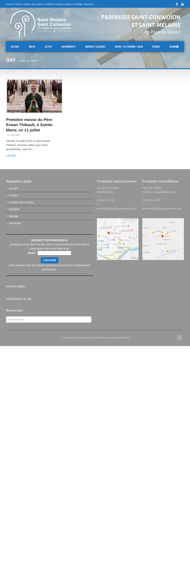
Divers (156, 46)
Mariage (79, 4)
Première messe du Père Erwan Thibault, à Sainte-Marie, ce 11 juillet (29, 124)
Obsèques (88, 4)
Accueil (9, 4)
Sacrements (68, 46)
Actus (48, 46)
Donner (174, 46)
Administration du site (18, 298)
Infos (32, 46)
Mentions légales (16, 286)
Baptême (69, 4)
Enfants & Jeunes (95, 46)
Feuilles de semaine (54, 4)
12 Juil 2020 (13, 135)
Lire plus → (12, 155)
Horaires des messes (33, 4)
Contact (18, 4)
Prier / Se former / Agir (129, 46)
